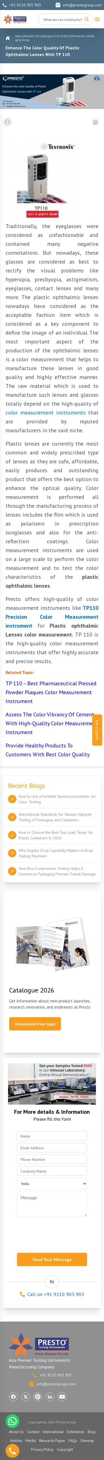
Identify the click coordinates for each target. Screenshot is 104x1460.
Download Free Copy (35, 1024)
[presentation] (59, 1233)
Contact (33, 1431)
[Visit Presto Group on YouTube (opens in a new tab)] (62, 1396)
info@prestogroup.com (78, 5)
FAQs (73, 1440)
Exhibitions (75, 1431)
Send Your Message (52, 1259)
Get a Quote (97, 730)
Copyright (65, 1449)
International (53, 1431)
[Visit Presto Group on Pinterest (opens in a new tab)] (37, 1396)
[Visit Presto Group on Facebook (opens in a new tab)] (13, 1396)
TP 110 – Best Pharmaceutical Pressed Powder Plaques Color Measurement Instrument (51, 692)
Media (31, 1440)
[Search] (87, 19)
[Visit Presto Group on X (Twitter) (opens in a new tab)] (25, 1396)
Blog (18, 36)
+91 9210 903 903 (21, 4)
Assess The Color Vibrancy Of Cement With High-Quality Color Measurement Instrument (52, 723)
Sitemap (87, 1440)
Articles (16, 1440)
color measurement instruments (46, 412)
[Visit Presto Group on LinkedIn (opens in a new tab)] (49, 1396)
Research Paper (52, 1440)
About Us (16, 1431)
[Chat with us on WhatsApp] (12, 1421)
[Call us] (12, 1451)
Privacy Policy (42, 1449)
